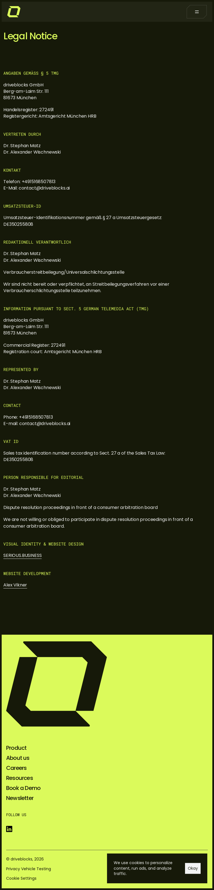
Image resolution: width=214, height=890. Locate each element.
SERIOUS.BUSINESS (22, 555)
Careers (16, 768)
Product (16, 748)
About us (18, 758)
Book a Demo (23, 788)
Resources (19, 778)
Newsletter (19, 798)
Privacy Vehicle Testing (28, 869)
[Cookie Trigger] (21, 878)
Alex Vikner (15, 585)
